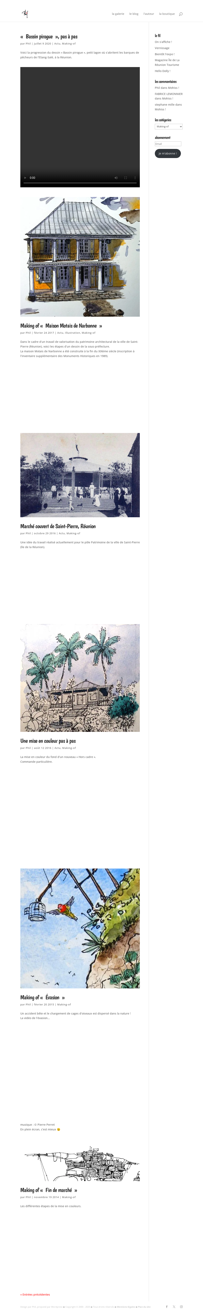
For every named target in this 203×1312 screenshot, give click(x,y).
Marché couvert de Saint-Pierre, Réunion (58, 526)
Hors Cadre (102, 3)
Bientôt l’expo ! (165, 54)
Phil (28, 43)
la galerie (118, 14)
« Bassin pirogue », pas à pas (48, 36)
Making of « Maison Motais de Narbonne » (61, 325)
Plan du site (144, 1306)
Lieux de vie (139, 3)
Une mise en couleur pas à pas (47, 740)
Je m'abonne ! (168, 153)
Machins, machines (172, 3)
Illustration (118, 3)
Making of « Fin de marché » (48, 1189)
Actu (57, 43)
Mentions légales (126, 1306)
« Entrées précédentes (35, 1294)
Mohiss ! (173, 88)
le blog (133, 14)
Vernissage (162, 48)
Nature (153, 3)
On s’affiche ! (163, 42)
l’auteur (149, 14)
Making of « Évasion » (42, 997)
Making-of (69, 43)
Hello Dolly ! (162, 71)
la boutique (167, 14)
